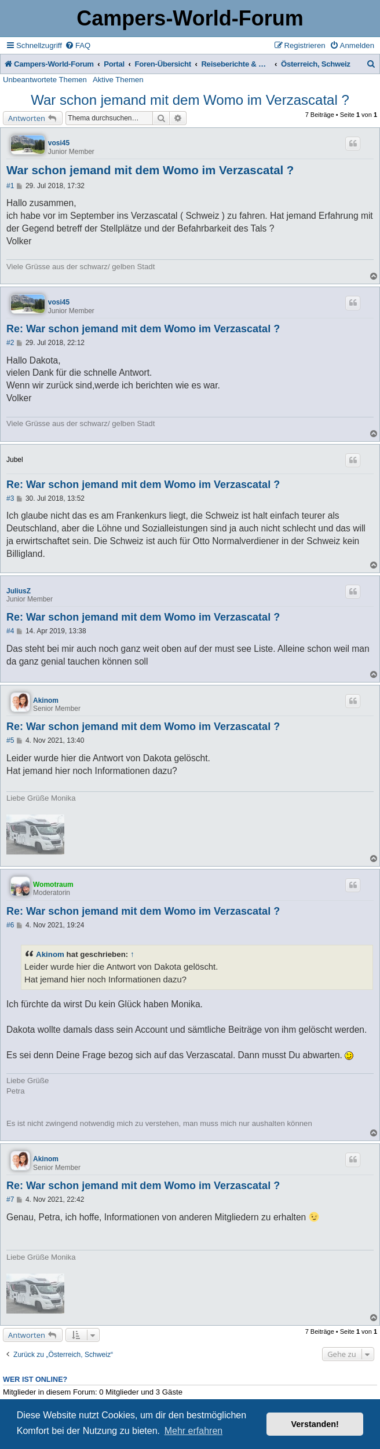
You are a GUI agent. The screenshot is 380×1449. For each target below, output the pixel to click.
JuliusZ (18, 591)
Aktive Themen (118, 79)
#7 (10, 1199)
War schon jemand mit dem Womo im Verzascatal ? (190, 100)
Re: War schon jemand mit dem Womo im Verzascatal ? (143, 329)
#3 (10, 498)
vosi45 (59, 143)
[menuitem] (77, 45)
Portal (114, 64)
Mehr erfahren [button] (194, 1431)
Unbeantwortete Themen (45, 79)
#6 (10, 925)
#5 (10, 740)
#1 (10, 186)
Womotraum (53, 885)
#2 (10, 343)
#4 (10, 631)
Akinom (46, 700)
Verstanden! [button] (315, 1424)
